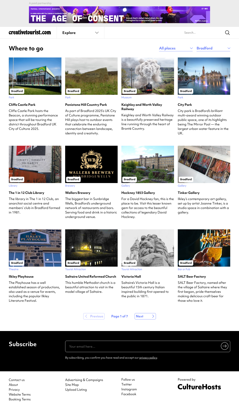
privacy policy (148, 358)
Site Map (72, 384)
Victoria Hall (131, 276)
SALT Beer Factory (192, 276)
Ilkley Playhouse (21, 276)
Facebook (128, 394)
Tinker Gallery (189, 193)
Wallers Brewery (77, 193)
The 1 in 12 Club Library (26, 193)
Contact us (17, 380)
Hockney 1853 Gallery (138, 193)
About (13, 384)
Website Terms (20, 394)
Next (139, 316)
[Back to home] (30, 33)
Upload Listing (76, 389)
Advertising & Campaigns (84, 380)
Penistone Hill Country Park (86, 104)
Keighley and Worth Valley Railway (141, 106)
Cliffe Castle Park (22, 104)
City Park (185, 104)
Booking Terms (20, 399)
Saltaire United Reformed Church (90, 276)
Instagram (129, 389)
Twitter (126, 384)
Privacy (14, 389)
